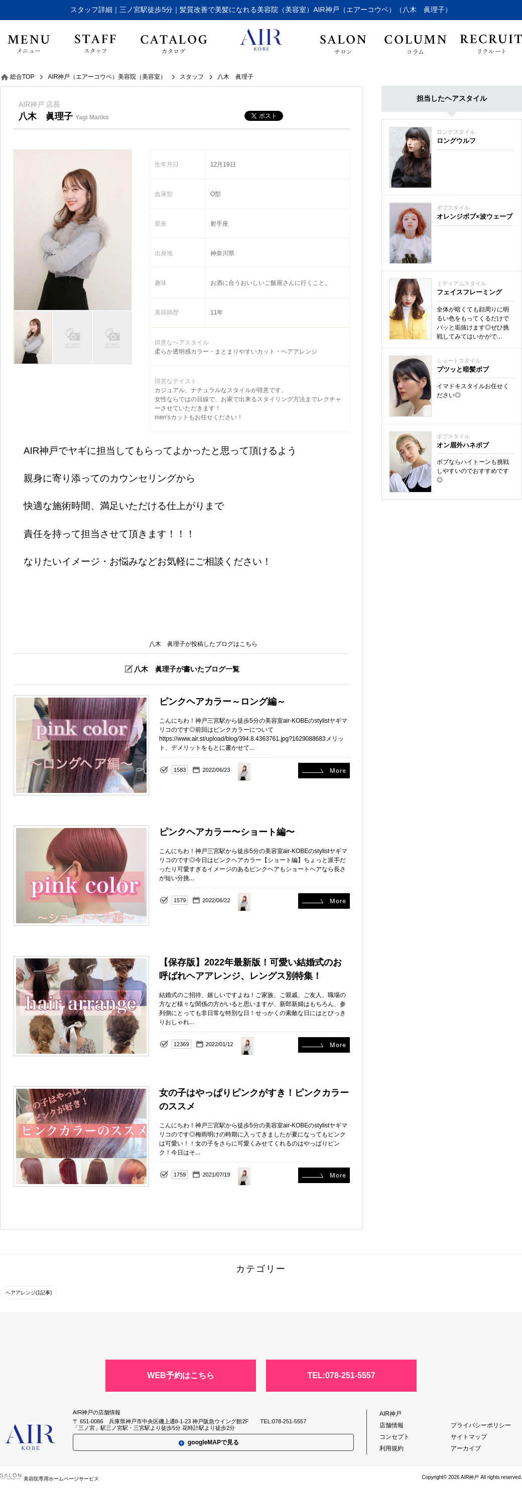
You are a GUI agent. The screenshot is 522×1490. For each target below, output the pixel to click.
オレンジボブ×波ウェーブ (474, 216)
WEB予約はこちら (180, 1375)
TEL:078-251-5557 (341, 1375)
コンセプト (394, 1436)
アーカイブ (466, 1448)
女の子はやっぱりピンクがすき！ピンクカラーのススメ (324, 1175)
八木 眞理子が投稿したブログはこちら (203, 643)
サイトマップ (469, 1436)
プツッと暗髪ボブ (463, 369)
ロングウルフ (456, 140)
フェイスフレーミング (469, 292)
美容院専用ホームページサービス (49, 1478)
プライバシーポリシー (481, 1425)
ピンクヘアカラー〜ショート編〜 (324, 901)
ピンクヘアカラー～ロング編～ (324, 770)
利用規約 (391, 1448)
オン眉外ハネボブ (463, 445)
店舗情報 (391, 1425)
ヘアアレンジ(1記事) (29, 1292)
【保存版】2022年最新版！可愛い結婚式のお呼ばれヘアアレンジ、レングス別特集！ (324, 1045)
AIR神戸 (390, 1413)
